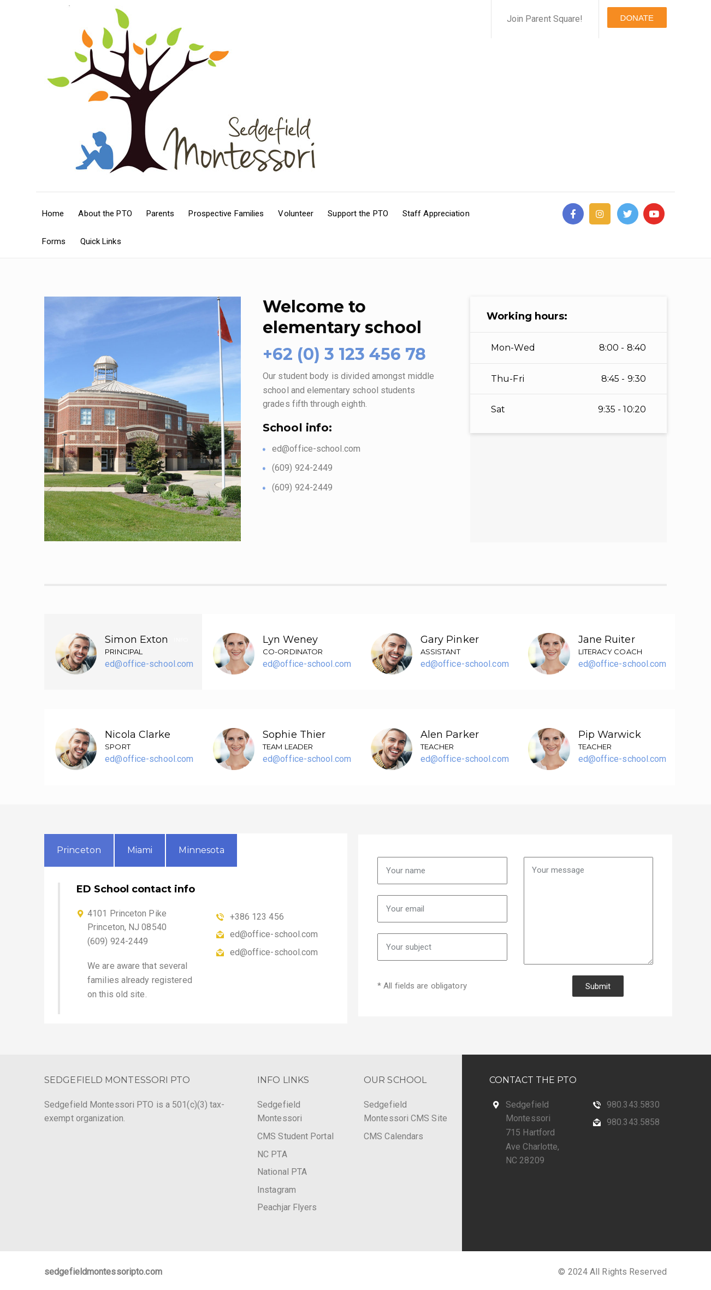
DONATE (637, 17)
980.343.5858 (633, 1122)
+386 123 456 (257, 917)
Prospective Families (226, 213)
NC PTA (272, 1154)
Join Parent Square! (545, 19)
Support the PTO (358, 213)
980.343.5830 (633, 1104)
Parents (160, 213)
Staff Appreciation (436, 213)
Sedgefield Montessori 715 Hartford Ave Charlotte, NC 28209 (532, 1132)
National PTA (282, 1172)
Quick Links (100, 241)
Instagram (276, 1190)
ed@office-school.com (149, 664)
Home (53, 213)
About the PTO (105, 213)
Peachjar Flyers (287, 1207)
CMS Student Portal (295, 1136)
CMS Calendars (393, 1136)
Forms (54, 241)
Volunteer (295, 213)
